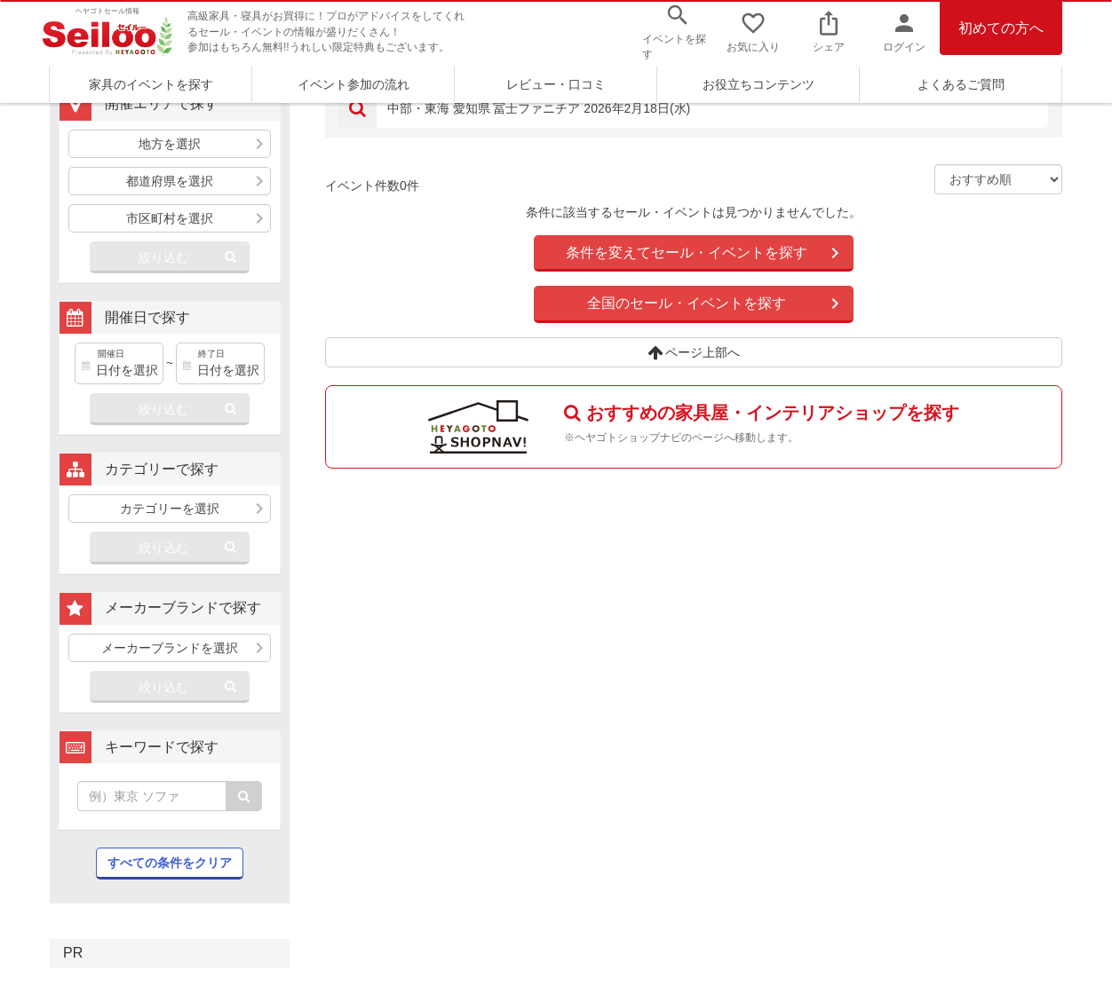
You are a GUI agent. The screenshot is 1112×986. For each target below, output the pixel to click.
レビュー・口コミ (556, 84)
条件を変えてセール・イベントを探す (686, 252)
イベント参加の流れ (353, 84)
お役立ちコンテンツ (758, 84)
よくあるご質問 (961, 84)
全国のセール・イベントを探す (686, 303)
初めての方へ (1001, 27)
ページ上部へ (694, 352)
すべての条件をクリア (169, 863)
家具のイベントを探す (151, 84)
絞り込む (163, 257)
